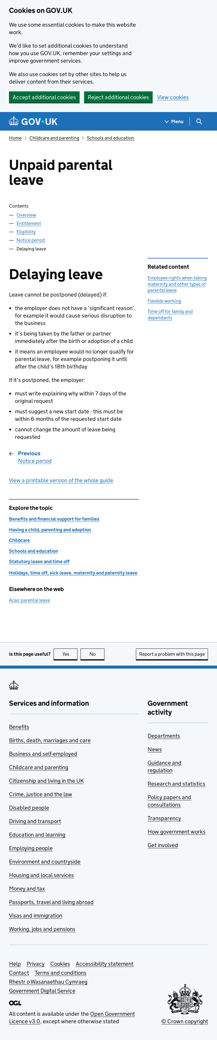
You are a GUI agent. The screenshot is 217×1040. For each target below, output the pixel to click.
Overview (26, 215)
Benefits (19, 726)
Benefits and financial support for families (54, 519)
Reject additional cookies (118, 97)
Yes (70, 654)
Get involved (163, 845)
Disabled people (29, 807)
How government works (177, 831)
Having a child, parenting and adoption (50, 530)
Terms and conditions (61, 972)
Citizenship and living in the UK (46, 780)
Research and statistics (176, 783)
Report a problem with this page (172, 654)
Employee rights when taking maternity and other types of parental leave (177, 284)
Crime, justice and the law (40, 794)
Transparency (164, 818)
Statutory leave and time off (39, 561)
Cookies (60, 963)
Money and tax (27, 888)
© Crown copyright (184, 1021)
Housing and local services (41, 875)
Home (15, 138)
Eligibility (26, 232)
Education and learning (37, 834)
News (155, 749)
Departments (164, 735)
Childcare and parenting (54, 138)
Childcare (19, 540)
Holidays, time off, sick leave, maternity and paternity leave (73, 573)
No (97, 654)
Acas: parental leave (29, 600)
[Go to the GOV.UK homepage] (33, 121)
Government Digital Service (42, 990)
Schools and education (110, 138)
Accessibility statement (104, 963)
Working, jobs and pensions (42, 929)
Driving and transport (35, 821)
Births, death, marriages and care (50, 740)
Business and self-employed (43, 753)
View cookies (173, 97)
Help (15, 963)
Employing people (31, 848)
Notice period (30, 240)
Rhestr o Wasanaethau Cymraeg (48, 981)
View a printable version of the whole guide (61, 480)
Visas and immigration (35, 915)
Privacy (36, 963)
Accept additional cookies (44, 97)
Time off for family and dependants (170, 314)
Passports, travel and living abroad (51, 902)
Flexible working (164, 301)
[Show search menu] (199, 121)
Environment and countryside (45, 861)
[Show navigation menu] (174, 121)
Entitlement (28, 223)
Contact (19, 972)
